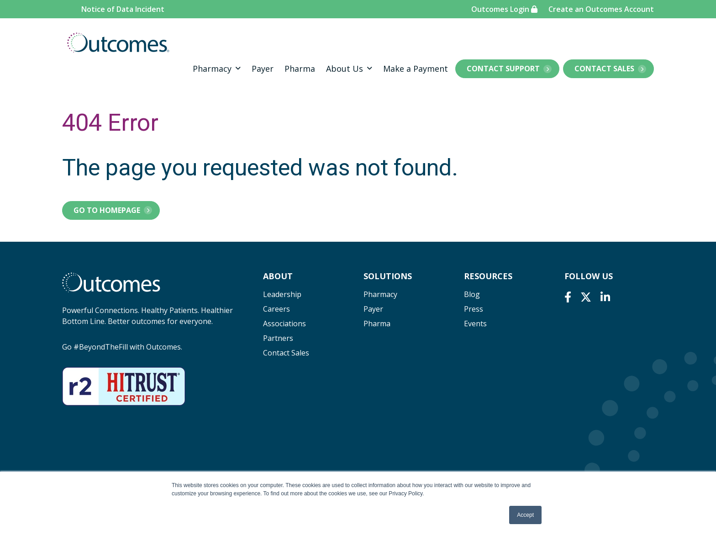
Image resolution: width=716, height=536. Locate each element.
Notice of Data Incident (122, 9)
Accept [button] (525, 515)
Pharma (299, 68)
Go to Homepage (107, 210)
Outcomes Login (504, 9)
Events (475, 323)
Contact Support (503, 69)
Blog (472, 294)
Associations (284, 323)
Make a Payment (415, 68)
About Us (344, 68)
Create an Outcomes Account (601, 9)
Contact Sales (604, 69)
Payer (263, 68)
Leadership (282, 294)
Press (473, 309)
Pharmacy (212, 68)
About (278, 276)
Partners (278, 338)
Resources (488, 276)
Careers (276, 309)
